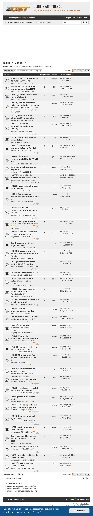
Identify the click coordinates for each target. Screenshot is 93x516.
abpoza (16, 191)
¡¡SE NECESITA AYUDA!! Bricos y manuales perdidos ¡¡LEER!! (24, 87)
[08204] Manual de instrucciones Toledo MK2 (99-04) (23, 126)
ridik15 (15, 352)
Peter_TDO (66, 369)
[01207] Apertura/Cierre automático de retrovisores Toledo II (24, 281)
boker (15, 131)
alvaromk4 (17, 248)
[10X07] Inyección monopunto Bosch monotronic (25, 300)
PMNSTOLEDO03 (68, 175)
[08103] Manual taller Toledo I (24, 317)
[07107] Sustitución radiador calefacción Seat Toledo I (24, 233)
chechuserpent (19, 108)
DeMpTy (65, 251)
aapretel (18, 66)
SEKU (64, 232)
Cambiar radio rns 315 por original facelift (22, 244)
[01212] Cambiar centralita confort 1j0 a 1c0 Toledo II (23, 262)
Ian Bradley (85, 504)
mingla (65, 308)
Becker (64, 355)
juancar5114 (66, 261)
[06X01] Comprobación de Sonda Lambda (23, 370)
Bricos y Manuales (14, 63)
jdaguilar (25, 66)
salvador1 (66, 186)
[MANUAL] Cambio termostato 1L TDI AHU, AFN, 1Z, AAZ (24, 159)
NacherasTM (18, 224)
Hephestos (47, 66)
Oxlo (64, 317)
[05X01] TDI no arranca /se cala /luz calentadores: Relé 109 (23, 357)
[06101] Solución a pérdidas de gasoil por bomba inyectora (25, 406)
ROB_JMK (16, 150)
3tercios (65, 325)
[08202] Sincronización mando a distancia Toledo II (23, 146)
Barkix (64, 194)
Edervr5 (16, 275)
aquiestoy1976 (67, 145)
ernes (15, 382)
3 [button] (77, 71)
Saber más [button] (37, 512)
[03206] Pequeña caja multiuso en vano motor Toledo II (22, 328)
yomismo (66, 416)
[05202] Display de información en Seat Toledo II (24, 337)
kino (14, 313)
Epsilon (65, 299)
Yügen (64, 388)
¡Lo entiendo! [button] (79, 511)
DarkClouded (18, 267)
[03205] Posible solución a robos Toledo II (23, 464)
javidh (15, 172)
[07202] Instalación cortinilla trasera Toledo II (24, 95)
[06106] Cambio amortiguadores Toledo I (22, 309)
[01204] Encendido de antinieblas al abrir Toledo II (23, 378)
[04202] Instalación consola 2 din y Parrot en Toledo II (24, 389)
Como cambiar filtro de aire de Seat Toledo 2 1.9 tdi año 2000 (23, 438)
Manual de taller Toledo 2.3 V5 (24, 272)
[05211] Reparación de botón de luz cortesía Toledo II (24, 348)
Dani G (15, 443)
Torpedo (65, 167)
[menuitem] (23, 17)
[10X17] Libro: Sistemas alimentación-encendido (22, 116)
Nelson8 (65, 94)
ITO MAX (16, 305)
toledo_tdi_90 (67, 455)
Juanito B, (66, 137)
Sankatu (16, 286)
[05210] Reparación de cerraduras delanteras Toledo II (25, 196)
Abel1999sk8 (67, 397)
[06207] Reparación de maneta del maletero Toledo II (25, 176)
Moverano (38, 66)
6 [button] (85, 71)
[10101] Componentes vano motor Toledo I (23, 138)
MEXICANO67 (67, 102)
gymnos (65, 289)
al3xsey (16, 142)
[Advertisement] (46, 42)
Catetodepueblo (68, 156)
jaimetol (16, 237)
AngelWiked (66, 278)
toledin (31, 66)
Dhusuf (16, 362)
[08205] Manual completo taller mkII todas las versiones (25, 103)
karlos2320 (20, 164)
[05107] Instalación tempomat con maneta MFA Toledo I (24, 210)
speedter (16, 432)
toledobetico (18, 421)
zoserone (65, 78)
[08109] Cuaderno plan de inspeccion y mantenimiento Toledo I (24, 253)
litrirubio (16, 449)
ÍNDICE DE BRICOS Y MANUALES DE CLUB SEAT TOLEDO (24, 79)
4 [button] (80, 71)
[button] (88, 70)
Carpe (15, 296)
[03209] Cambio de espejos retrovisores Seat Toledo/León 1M (24, 291)
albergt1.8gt (66, 405)
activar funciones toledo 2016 (24, 446)
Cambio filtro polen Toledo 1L (24, 221)
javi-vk (65, 446)
